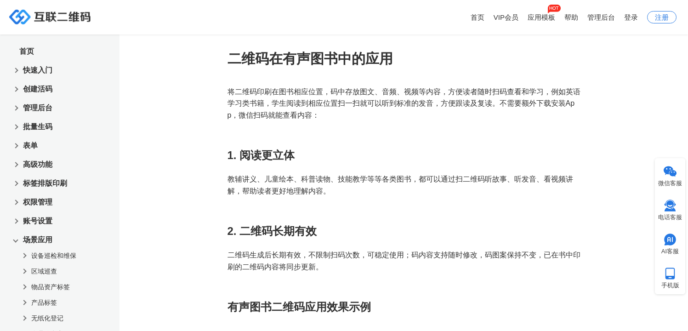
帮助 (571, 17)
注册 (662, 17)
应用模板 (541, 17)
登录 (631, 17)
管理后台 (601, 17)
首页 (477, 17)
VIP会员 (506, 17)
